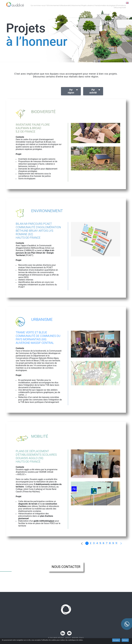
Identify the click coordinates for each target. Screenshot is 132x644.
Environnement (54, 5)
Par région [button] (71, 91)
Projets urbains (87, 5)
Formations (121, 5)
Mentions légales (78, 638)
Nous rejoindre (120, 8)
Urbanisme (75, 5)
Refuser (125, 640)
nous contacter (66, 567)
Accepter (116, 640)
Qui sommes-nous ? (39, 5)
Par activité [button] (93, 91)
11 (116, 543)
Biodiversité (65, 5)
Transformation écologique (105, 5)
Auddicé (68, 638)
